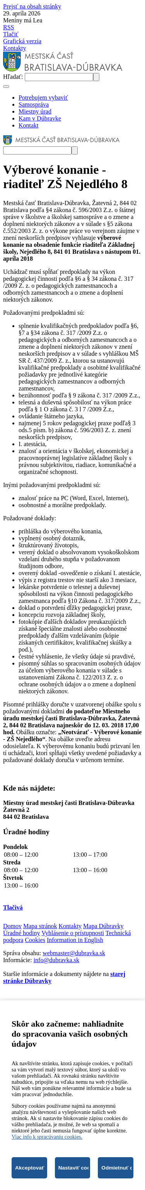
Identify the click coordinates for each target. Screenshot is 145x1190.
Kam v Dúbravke (40, 118)
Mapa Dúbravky (103, 926)
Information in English (75, 940)
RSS (8, 27)
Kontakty (14, 48)
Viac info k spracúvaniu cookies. (47, 1137)
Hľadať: (14, 76)
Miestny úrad (35, 111)
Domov (12, 926)
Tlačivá (13, 907)
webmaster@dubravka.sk (74, 953)
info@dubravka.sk (56, 960)
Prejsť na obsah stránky (32, 6)
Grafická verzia (22, 41)
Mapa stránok (40, 926)
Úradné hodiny (21, 933)
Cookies (35, 940)
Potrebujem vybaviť (43, 97)
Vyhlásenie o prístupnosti (72, 933)
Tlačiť (11, 34)
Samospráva (34, 104)
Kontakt (29, 125)
